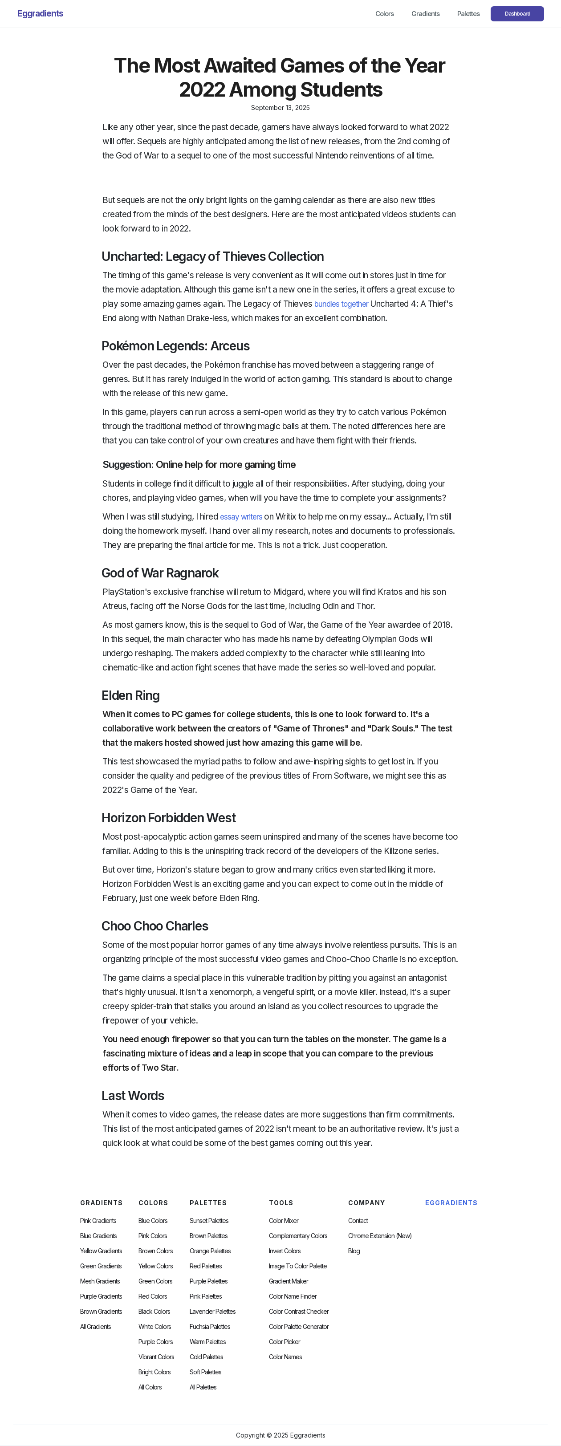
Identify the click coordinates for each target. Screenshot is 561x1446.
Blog (354, 1251)
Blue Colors (152, 1220)
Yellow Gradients (101, 1251)
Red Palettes (206, 1266)
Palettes (468, 13)
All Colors (150, 1387)
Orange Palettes (210, 1251)
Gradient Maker (288, 1281)
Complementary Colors (298, 1235)
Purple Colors (155, 1341)
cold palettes (206, 1357)
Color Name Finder (293, 1296)
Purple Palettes (209, 1281)
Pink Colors (152, 1235)
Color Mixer (283, 1220)
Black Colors (154, 1311)
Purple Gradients (101, 1296)
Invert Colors (285, 1251)
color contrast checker (299, 1311)
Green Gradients (101, 1266)
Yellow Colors (155, 1266)
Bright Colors (154, 1372)
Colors (384, 13)
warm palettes (208, 1341)
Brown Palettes (209, 1235)
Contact (358, 1220)
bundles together (341, 304)
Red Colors (152, 1296)
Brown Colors (155, 1251)
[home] (40, 14)
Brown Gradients (101, 1311)
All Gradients (95, 1326)
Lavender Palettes (213, 1311)
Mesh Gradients (100, 1281)
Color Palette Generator (299, 1326)
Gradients (425, 13)
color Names (285, 1357)
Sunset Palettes (209, 1220)
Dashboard (517, 13)
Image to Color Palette (298, 1266)
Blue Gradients (98, 1235)
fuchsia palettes (210, 1326)
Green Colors (155, 1281)
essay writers (241, 516)
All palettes (203, 1387)
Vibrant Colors (156, 1357)
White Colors (154, 1326)
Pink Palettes (206, 1296)
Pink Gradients (98, 1220)
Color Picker (284, 1341)
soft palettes (205, 1372)
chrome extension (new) (380, 1235)
